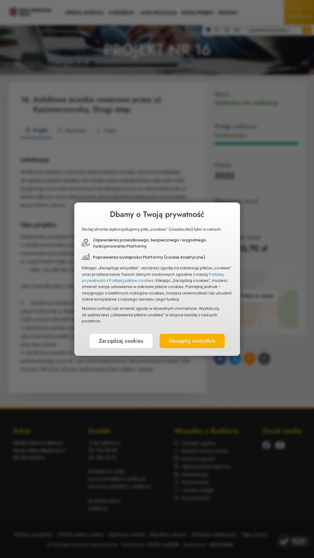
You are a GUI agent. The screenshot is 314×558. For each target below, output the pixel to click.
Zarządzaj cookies (121, 341)
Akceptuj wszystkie (192, 341)
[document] (157, 279)
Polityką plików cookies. (132, 280)
